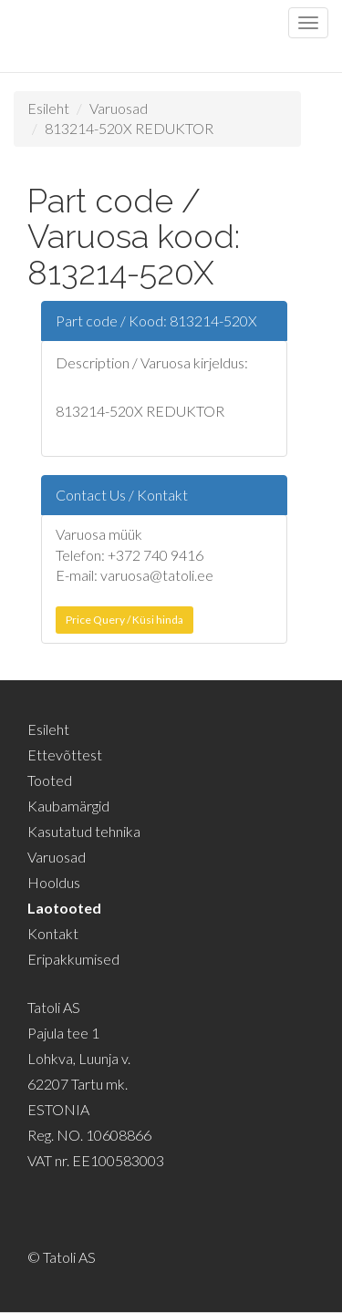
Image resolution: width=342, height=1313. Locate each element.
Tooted (49, 780)
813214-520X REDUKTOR (129, 128)
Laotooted (64, 907)
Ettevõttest (64, 754)
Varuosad (118, 108)
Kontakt (52, 933)
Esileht (48, 108)
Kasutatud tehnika (83, 831)
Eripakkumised (73, 958)
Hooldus (53, 882)
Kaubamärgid (68, 805)
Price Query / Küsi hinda (124, 619)
